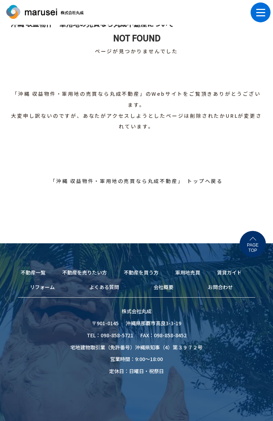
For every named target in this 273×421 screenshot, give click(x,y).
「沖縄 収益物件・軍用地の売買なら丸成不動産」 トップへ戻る (136, 180)
